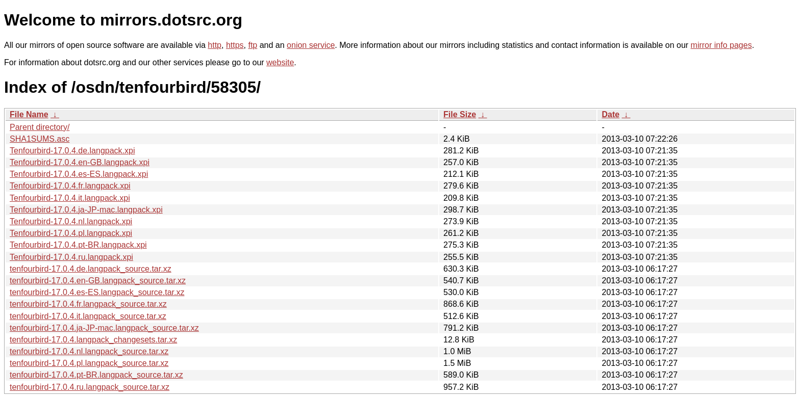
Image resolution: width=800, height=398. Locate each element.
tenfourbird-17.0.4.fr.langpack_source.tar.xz (88, 304)
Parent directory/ (39, 127)
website (280, 62)
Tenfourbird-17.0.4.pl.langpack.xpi (71, 233)
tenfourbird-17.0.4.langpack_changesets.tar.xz (93, 339)
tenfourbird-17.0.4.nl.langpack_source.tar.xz (89, 351)
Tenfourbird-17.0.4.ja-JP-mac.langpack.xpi (86, 209)
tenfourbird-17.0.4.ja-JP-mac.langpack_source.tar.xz (104, 328)
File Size (459, 114)
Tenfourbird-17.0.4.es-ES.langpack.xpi (79, 174)
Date (610, 114)
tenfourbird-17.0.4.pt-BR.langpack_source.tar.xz (96, 374)
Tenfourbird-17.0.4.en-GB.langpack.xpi (79, 162)
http (214, 45)
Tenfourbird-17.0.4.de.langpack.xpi (72, 150)
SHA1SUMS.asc (39, 139)
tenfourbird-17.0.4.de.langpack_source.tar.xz (90, 268)
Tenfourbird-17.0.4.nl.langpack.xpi (71, 221)
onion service (311, 45)
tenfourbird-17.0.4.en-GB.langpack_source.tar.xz (98, 280)
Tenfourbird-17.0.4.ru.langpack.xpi (71, 257)
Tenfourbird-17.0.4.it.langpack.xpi (70, 198)
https (235, 45)
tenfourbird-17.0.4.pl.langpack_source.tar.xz (89, 363)
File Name (29, 114)
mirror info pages (721, 45)
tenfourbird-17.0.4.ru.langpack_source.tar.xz (89, 387)
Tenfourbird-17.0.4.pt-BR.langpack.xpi (78, 245)
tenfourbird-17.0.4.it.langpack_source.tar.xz (88, 316)
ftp (252, 45)
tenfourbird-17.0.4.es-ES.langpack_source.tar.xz (97, 292)
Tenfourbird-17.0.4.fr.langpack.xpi (70, 185)
